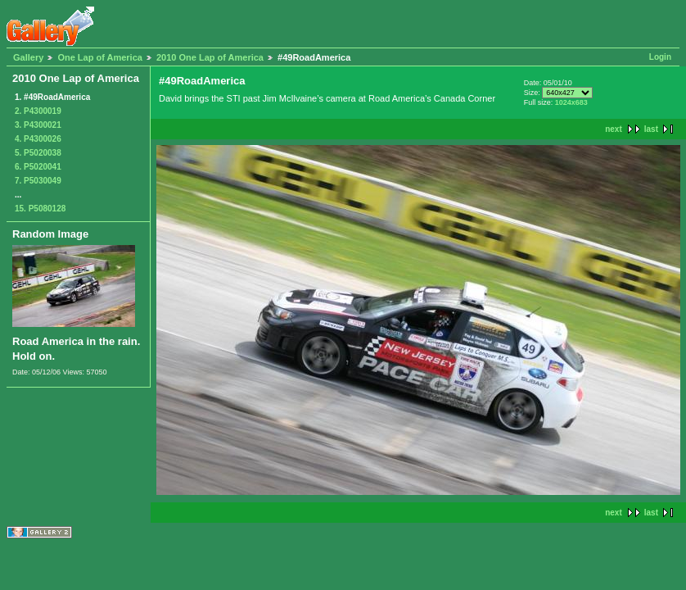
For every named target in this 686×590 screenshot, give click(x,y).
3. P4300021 (38, 124)
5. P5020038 (38, 152)
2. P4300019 (38, 111)
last (651, 129)
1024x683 (571, 102)
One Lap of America (99, 57)
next (613, 129)
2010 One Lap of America (210, 57)
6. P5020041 (38, 166)
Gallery (28, 57)
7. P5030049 (38, 180)
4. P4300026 (38, 138)
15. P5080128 (40, 208)
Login (660, 56)
